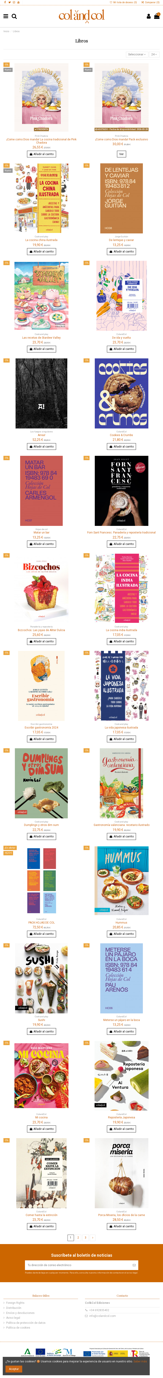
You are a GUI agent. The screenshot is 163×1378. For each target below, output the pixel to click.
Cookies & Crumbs (121, 435)
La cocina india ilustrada (121, 630)
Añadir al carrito (41, 154)
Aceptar (14, 1369)
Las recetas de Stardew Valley (41, 337)
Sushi (41, 1020)
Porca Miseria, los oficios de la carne (121, 1215)
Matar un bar (41, 532)
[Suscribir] (134, 1265)
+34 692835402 (99, 1310)
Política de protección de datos (26, 1322)
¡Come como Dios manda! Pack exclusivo (121, 139)
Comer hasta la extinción (41, 1215)
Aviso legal (13, 1317)
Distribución (13, 1308)
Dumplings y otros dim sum (41, 825)
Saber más (140, 1361)
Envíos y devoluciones (20, 1313)
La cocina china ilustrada (41, 240)
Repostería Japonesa (121, 1117)
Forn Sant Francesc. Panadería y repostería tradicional (121, 532)
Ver (121, 154)
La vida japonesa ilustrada (121, 727)
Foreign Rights (15, 1302)
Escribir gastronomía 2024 (41, 727)
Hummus (121, 922)
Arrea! (41, 435)
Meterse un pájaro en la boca (121, 1020)
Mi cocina (41, 1117)
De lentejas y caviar (121, 240)
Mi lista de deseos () (124, 2)
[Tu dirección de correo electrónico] (77, 1265)
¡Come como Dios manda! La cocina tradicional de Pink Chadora (41, 141)
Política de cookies (18, 1327)
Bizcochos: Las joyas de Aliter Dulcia (41, 630)
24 (154, 54)
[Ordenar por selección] (137, 54)
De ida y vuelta (121, 337)
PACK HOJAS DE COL (41, 922)
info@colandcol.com (102, 1316)
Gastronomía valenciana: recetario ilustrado (121, 825)
